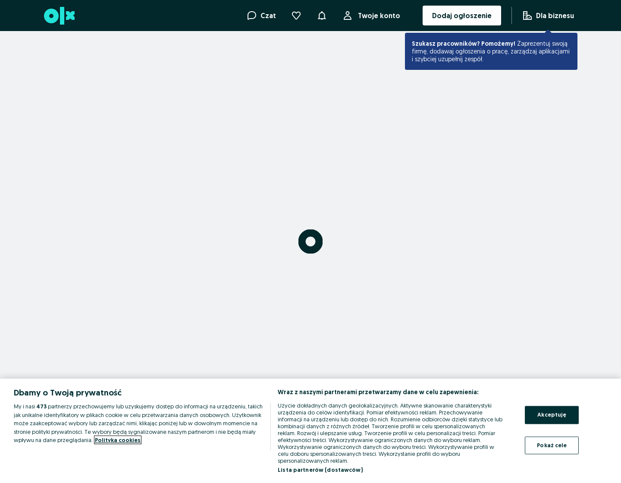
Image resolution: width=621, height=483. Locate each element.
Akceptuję (551, 414)
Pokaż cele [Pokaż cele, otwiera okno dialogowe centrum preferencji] (552, 445)
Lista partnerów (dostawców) (320, 469)
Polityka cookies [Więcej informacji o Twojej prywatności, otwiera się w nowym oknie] (118, 439)
